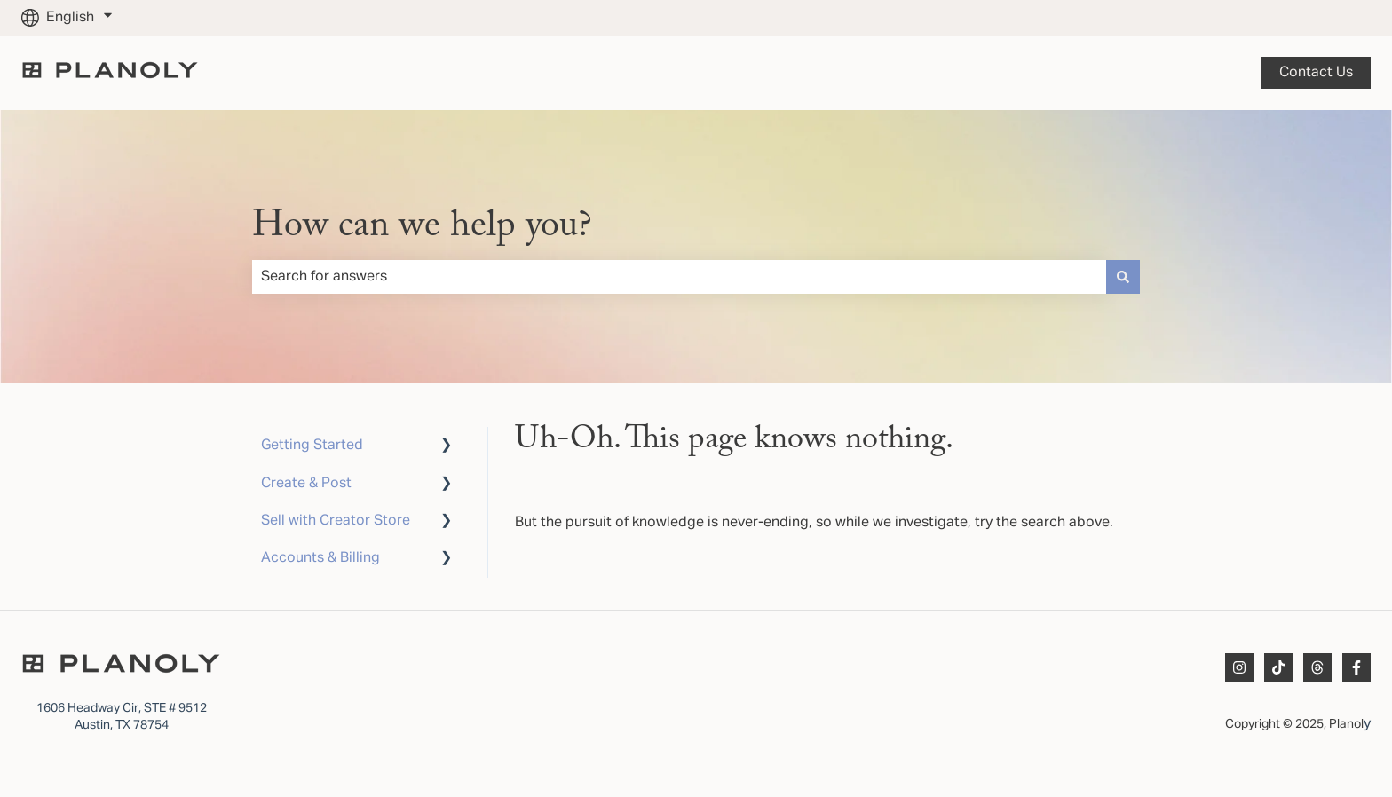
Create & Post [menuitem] (306, 484)
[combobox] (679, 277)
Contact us (1316, 73)
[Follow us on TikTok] (1278, 667)
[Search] (1123, 277)
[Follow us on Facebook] (1356, 667)
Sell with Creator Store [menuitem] (335, 521)
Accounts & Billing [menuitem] (320, 558)
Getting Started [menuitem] (312, 445)
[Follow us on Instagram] (1239, 667)
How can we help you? (422, 226)
